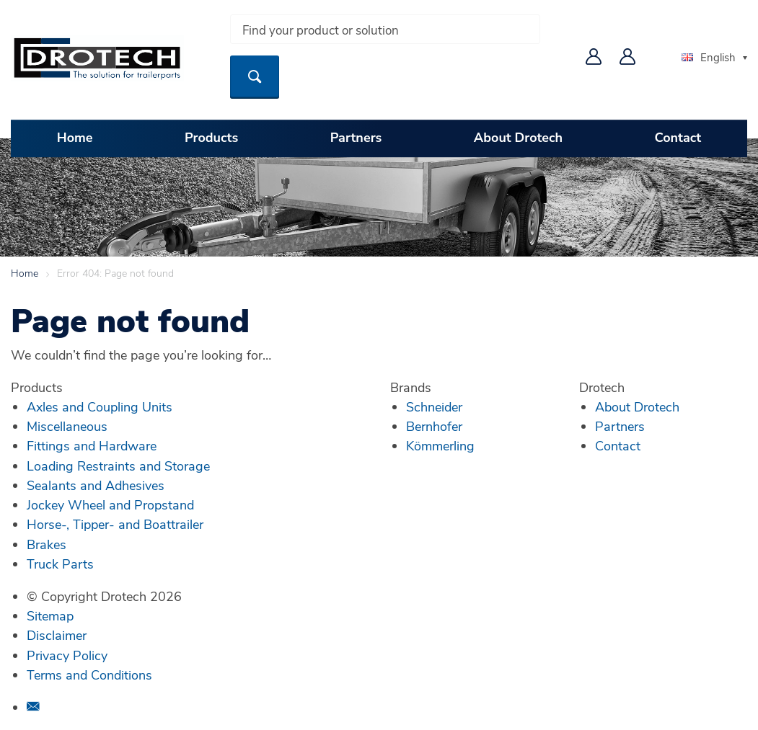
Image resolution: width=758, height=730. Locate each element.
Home (75, 137)
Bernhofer (434, 426)
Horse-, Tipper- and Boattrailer (115, 524)
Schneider (434, 406)
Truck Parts (60, 563)
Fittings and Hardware (92, 445)
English (709, 57)
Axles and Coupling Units (99, 406)
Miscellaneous (67, 426)
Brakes (46, 544)
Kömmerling (440, 445)
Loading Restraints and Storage (118, 465)
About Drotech (518, 137)
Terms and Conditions (89, 674)
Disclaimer (57, 635)
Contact (678, 137)
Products (211, 137)
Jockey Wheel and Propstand (110, 504)
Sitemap (50, 615)
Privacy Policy (67, 655)
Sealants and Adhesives (95, 485)
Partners (356, 137)
